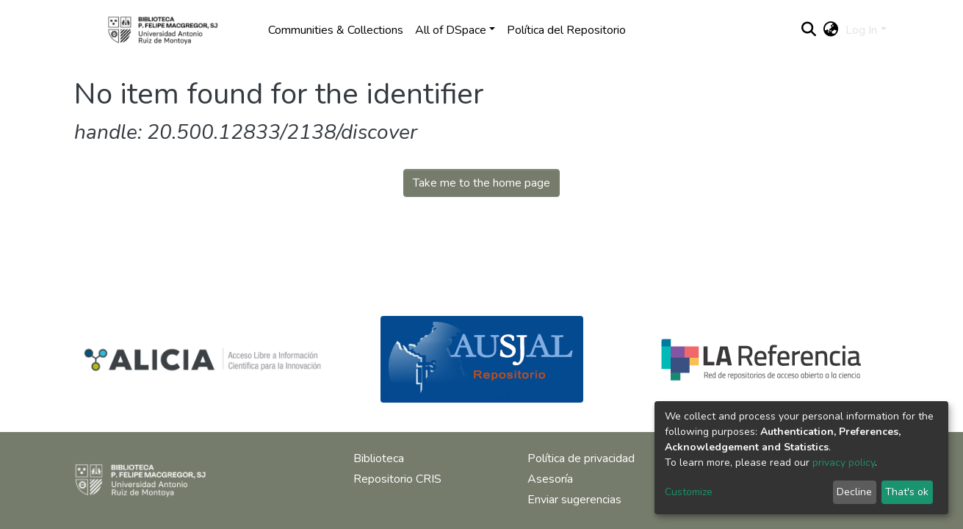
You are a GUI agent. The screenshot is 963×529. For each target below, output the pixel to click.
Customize (689, 492)
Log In (861, 30)
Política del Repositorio (566, 30)
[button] (830, 30)
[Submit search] (808, 30)
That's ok (906, 492)
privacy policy (843, 462)
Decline (854, 492)
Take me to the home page (481, 183)
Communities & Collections (335, 30)
